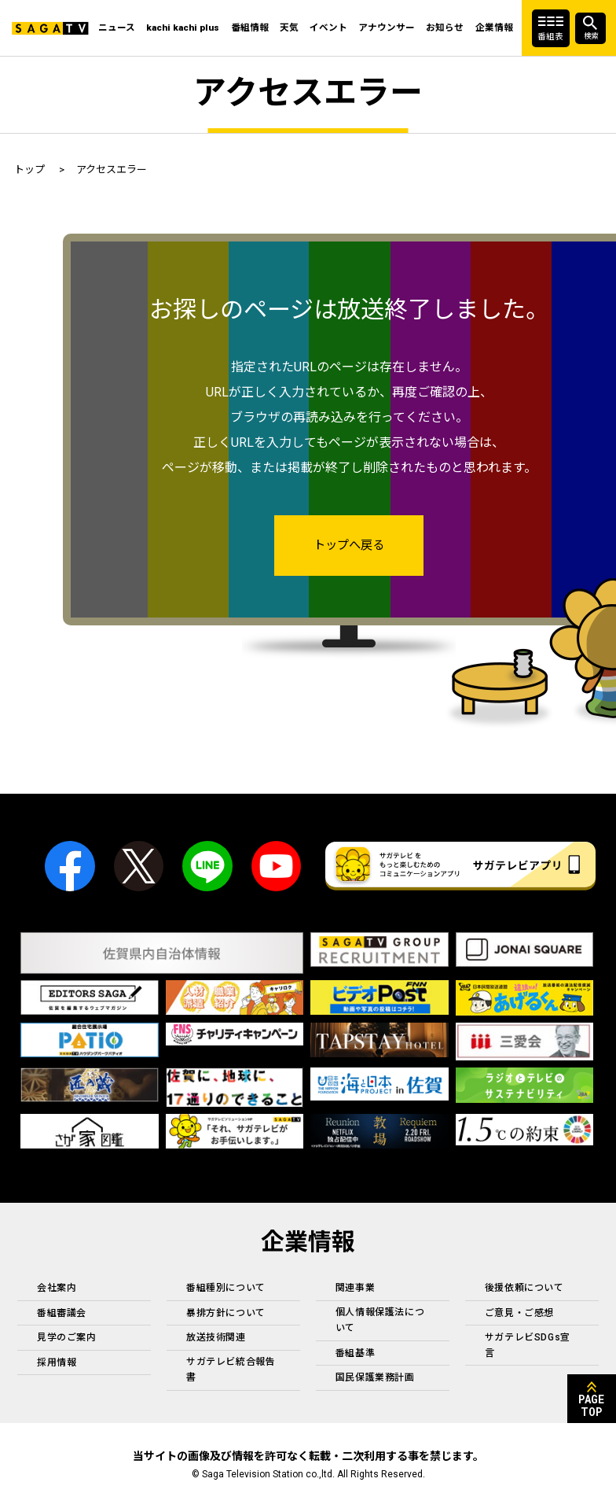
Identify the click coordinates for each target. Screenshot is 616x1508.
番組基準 (355, 1353)
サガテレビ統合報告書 (230, 1370)
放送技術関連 (216, 1338)
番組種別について (226, 1288)
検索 (588, 35)
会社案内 (56, 1288)
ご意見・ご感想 (519, 1313)
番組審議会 (61, 1313)
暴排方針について (226, 1313)
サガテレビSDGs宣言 (527, 1345)
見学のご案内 (67, 1338)
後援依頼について (524, 1288)
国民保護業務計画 (375, 1378)
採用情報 (56, 1363)
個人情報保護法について (380, 1320)
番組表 (550, 35)
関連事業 (355, 1288)
